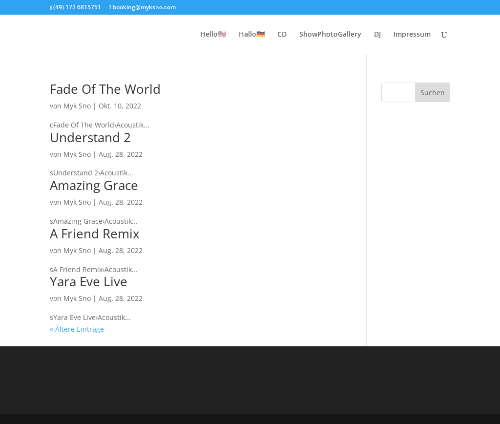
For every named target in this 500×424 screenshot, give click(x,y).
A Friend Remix (95, 233)
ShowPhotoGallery (330, 35)
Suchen (432, 92)
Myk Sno (77, 105)
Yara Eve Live (88, 281)
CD (282, 35)
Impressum (412, 35)
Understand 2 (90, 137)
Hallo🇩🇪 (252, 35)
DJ (377, 35)
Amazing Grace (94, 185)
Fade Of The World (105, 89)
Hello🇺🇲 (213, 35)
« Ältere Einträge (77, 329)
